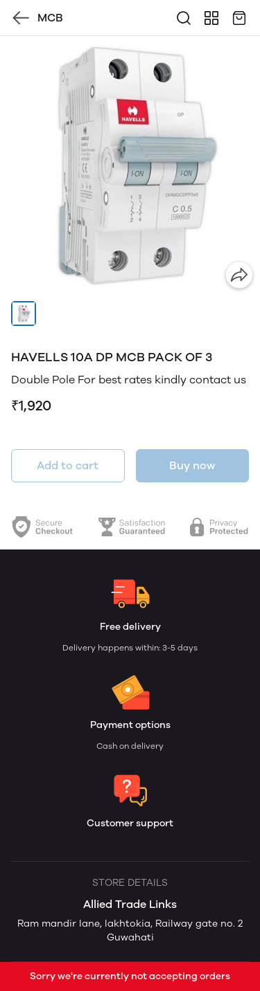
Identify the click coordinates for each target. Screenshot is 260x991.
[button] (23, 313)
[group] (130, 166)
